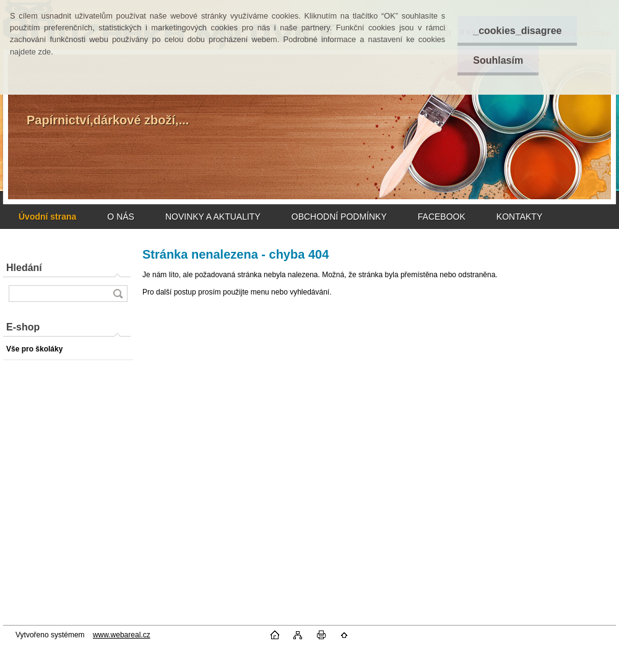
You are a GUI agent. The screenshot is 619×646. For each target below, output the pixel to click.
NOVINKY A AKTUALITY (213, 217)
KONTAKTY (519, 217)
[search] (117, 293)
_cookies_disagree (517, 30)
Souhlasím (498, 60)
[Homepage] (47, 216)
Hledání (24, 267)
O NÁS (120, 217)
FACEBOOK (441, 217)
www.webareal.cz (121, 635)
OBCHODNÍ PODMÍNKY (339, 217)
